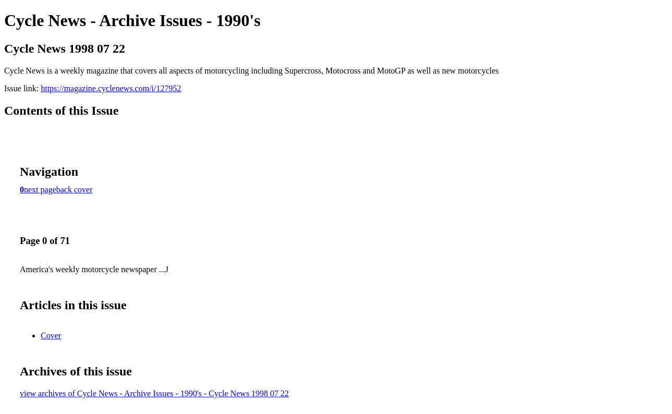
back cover (74, 189)
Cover (51, 335)
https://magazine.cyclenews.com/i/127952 (111, 88)
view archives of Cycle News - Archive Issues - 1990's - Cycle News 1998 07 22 (154, 393)
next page (40, 189)
